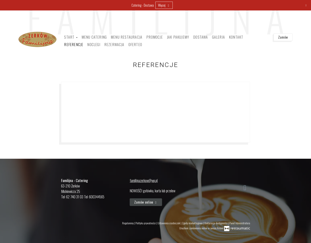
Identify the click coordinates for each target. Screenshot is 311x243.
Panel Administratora (239, 223)
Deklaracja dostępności (216, 223)
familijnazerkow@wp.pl (144, 180)
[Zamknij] (306, 5)
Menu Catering (94, 37)
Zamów (283, 37)
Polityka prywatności (145, 223)
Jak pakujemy (178, 37)
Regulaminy (128, 223)
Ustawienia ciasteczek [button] (169, 223)
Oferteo (135, 44)
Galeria (218, 37)
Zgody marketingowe (192, 223)
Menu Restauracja (126, 37)
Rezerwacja (114, 44)
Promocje (154, 37)
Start (70, 37)
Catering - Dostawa (142, 5)
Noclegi (93, 44)
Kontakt (236, 37)
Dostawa (200, 37)
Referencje (73, 44)
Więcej (164, 5)
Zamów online (145, 202)
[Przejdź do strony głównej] (37, 39)
